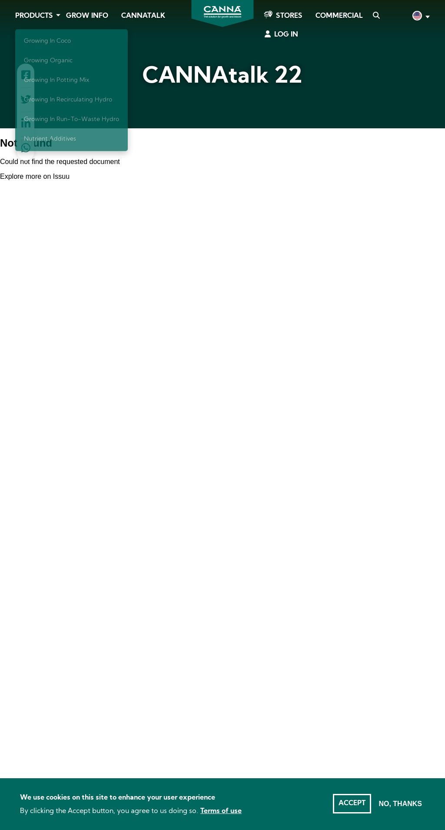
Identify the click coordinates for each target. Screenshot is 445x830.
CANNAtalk (143, 16)
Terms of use (221, 811)
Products (34, 16)
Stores (289, 16)
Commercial (339, 16)
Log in (286, 34)
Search (375, 16)
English (420, 17)
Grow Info (87, 16)
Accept (352, 803)
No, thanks (400, 803)
